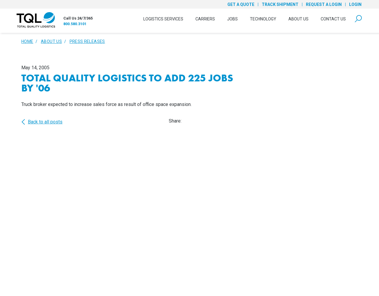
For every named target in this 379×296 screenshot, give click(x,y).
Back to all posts (41, 122)
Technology (263, 19)
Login (355, 4)
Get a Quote (240, 4)
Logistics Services (163, 19)
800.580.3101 (74, 24)
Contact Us (333, 19)
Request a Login (324, 4)
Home (27, 41)
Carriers (205, 19)
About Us (298, 19)
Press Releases (87, 41)
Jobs (232, 19)
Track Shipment (280, 4)
